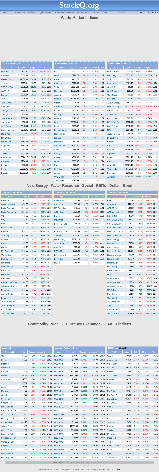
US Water (5, 274)
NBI (109, 130)
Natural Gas (112, 243)
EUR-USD (59, 356)
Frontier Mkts (113, 446)
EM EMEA (112, 403)
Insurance (58, 220)
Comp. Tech (6, 255)
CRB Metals (112, 208)
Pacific (110, 372)
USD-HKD (59, 399)
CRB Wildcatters (114, 212)
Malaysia (5, 161)
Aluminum (5, 379)
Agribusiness (113, 247)
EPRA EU (58, 259)
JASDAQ (5, 91)
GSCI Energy (113, 239)
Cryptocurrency (45, 13)
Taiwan (4, 99)
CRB (109, 200)
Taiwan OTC (6, 103)
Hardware (5, 263)
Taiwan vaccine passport (76, 465)
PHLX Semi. (112, 118)
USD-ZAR (58, 383)
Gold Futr (5, 395)
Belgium (58, 126)
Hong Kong (6, 134)
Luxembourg (60, 130)
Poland (57, 99)
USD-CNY (59, 395)
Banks (57, 216)
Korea (4, 95)
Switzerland (59, 145)
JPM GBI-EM (113, 313)
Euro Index (112, 294)
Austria (57, 95)
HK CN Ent (6, 138)
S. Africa (58, 169)
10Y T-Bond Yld (8, 306)
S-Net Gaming (60, 212)
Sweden (58, 106)
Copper (4, 372)
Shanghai (5, 106)
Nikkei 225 (6, 79)
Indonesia (5, 165)
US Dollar (111, 290)
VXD (3, 220)
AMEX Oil (111, 114)
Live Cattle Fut (7, 453)
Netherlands (59, 134)
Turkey (57, 87)
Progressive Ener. (9, 282)
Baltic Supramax (8, 212)
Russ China (6, 228)
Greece (57, 118)
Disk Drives (6, 259)
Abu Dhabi (59, 181)
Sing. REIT (59, 243)
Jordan (57, 173)
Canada (110, 142)
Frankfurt (58, 83)
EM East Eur (113, 395)
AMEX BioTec (113, 134)
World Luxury (7, 266)
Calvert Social (60, 200)
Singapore (6, 145)
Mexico (110, 149)
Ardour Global (7, 294)
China (110, 407)
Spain (56, 149)
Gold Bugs (112, 91)
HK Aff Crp (6, 142)
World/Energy (113, 278)
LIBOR (96, 13)
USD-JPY (58, 391)
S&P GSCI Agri (114, 224)
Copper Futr (6, 403)
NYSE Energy (113, 106)
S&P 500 (111, 79)
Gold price (120, 13)
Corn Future (6, 422)
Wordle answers (60, 465)
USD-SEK (58, 368)
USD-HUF (58, 375)
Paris (56, 79)
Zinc (3, 383)
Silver (3, 360)
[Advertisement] (79, 41)
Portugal (58, 153)
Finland (57, 110)
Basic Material (113, 270)
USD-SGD (59, 414)
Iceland (57, 138)
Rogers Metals (113, 259)
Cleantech (5, 278)
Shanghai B (6, 114)
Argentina (111, 153)
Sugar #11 (6, 446)
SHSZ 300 (6, 126)
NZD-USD (58, 438)
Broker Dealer (60, 224)
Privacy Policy (73, 462)
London (57, 75)
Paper (4, 243)
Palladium (5, 368)
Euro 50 (4, 231)
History (31, 13)
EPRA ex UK (60, 255)
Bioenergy (5, 290)
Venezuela (112, 169)
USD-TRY (58, 379)
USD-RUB (59, 372)
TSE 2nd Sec (7, 87)
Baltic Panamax (8, 208)
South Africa (112, 457)
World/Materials (114, 282)
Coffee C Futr (7, 442)
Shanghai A (6, 110)
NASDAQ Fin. (113, 122)
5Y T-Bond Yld (7, 309)
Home (4, 13)
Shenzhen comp (8, 130)
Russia (57, 71)
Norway (57, 114)
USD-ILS (58, 387)
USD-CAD (59, 442)
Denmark (58, 142)
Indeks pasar (96, 469)
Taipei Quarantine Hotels (96, 465)
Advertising (58, 462)
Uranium (5, 391)
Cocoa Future (7, 430)
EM (108, 387)
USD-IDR (58, 426)
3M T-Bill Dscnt (8, 313)
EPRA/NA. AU (60, 228)
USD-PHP (58, 418)
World (110, 356)
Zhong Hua (112, 360)
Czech (57, 103)
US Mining (112, 266)
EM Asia (111, 391)
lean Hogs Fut (7, 457)
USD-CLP (58, 457)
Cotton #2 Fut (7, 449)
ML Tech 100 (7, 251)
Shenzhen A (6, 118)
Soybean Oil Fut (8, 438)
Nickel (4, 375)
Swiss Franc (112, 309)
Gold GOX (112, 95)
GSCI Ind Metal (114, 235)
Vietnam (5, 149)
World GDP (107, 13)
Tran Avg (5, 235)
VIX (2, 216)
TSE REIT (58, 235)
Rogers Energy (114, 255)
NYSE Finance (114, 126)
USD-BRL (58, 446)
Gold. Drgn (112, 364)
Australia (5, 75)
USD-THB (58, 410)
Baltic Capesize (8, 204)
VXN (3, 224)
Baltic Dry (5, 200)
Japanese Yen (113, 302)
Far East (111, 368)
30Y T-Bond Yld (8, 302)
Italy (56, 122)
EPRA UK (58, 251)
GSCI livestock (114, 228)
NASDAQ (111, 75)
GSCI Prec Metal (115, 231)
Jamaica (111, 177)
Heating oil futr (7, 418)
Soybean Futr (7, 434)
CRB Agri (111, 204)
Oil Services (112, 110)
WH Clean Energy (9, 286)
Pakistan (5, 173)
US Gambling (60, 208)
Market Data (19, 13)
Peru (109, 161)
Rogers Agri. (112, 263)
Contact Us (88, 462)
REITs (57, 263)
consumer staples (115, 286)
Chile (109, 157)
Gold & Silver (113, 87)
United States (113, 71)
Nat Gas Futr (7, 407)
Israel (56, 161)
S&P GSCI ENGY (115, 220)
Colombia (111, 165)
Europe (110, 379)
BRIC (109, 383)
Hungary (58, 91)
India (3, 169)
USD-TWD (59, 403)
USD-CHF (58, 364)
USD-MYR (59, 422)
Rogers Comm (113, 251)
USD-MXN (59, 449)
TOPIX (4, 83)
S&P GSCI (112, 216)
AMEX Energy (113, 103)
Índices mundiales (81, 469)
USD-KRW (59, 407)
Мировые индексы (62, 469)
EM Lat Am (112, 399)
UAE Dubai (59, 177)
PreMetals (111, 99)
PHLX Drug (112, 138)
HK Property (59, 239)
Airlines (4, 239)
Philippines (6, 157)
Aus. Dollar (112, 306)
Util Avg (4, 247)
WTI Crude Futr (8, 414)
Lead (3, 387)
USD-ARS (58, 453)
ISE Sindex (59, 204)
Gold (109, 274)
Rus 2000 (111, 83)
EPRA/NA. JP (60, 231)
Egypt (56, 165)
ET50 (3, 298)
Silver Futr (6, 399)
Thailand (5, 153)
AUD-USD (59, 434)
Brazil (109, 145)
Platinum (5, 364)
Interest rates (83, 13)
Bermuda (111, 173)
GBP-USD (59, 360)
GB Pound (112, 298)
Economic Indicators (64, 13)
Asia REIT (58, 247)
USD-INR (58, 430)
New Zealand (7, 71)
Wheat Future (7, 426)
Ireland (57, 157)
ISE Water (5, 270)
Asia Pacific (112, 375)
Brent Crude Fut (8, 410)
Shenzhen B (6, 122)
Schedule (101, 462)
